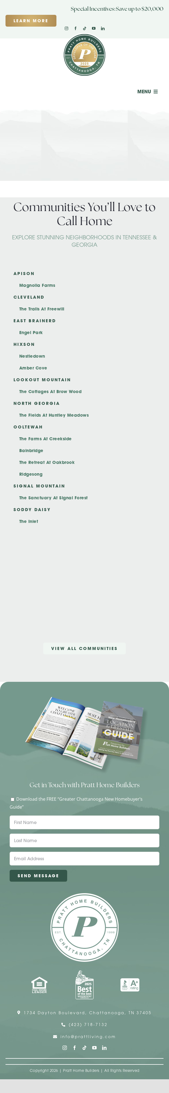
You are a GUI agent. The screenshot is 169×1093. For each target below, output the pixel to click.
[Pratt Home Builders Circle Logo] (84, 895)
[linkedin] (103, 28)
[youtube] (94, 28)
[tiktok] (84, 28)
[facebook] (75, 28)
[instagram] (66, 28)
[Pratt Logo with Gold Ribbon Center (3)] (84, 35)
